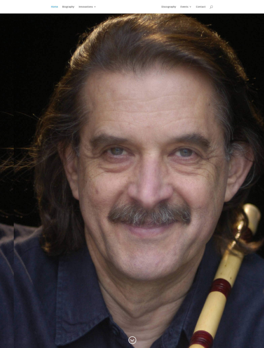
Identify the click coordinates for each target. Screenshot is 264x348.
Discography (168, 7)
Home (54, 7)
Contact (201, 7)
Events (184, 7)
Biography (68, 7)
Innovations (86, 7)
